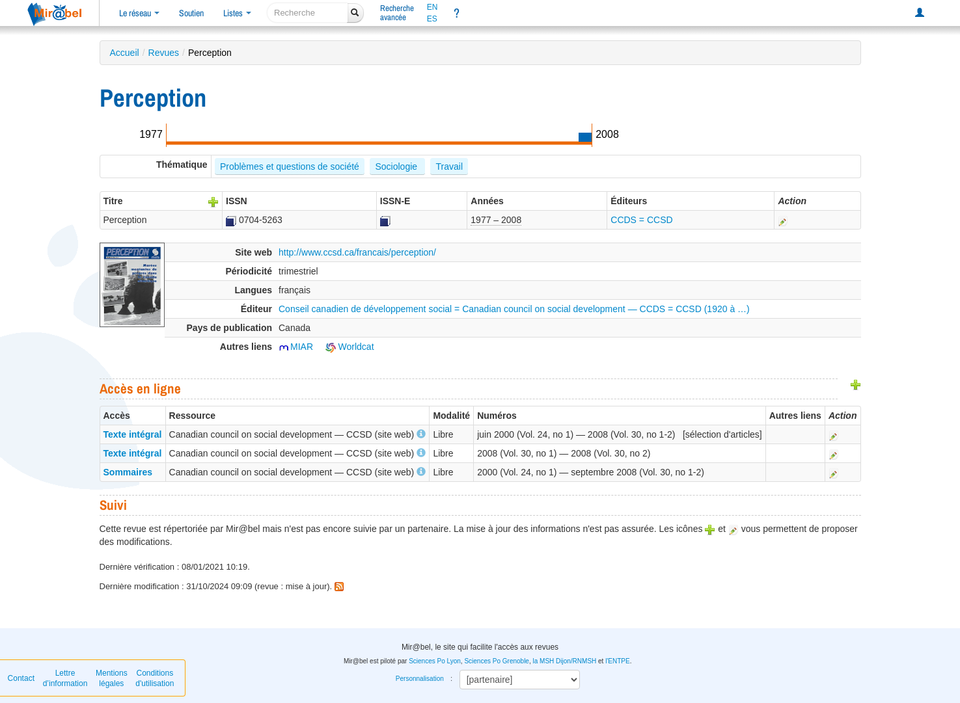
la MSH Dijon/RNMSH (564, 661)
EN (432, 7)
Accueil (124, 52)
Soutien (191, 13)
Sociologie (397, 166)
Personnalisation (420, 678)
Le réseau (139, 13)
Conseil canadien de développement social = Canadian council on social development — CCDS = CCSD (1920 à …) (514, 309)
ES (432, 18)
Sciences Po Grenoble (496, 661)
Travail (449, 166)
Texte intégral (132, 434)
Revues (163, 52)
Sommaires (127, 472)
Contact (21, 678)
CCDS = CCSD (641, 220)
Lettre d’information (65, 678)
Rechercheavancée (397, 13)
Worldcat (349, 346)
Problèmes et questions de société (289, 166)
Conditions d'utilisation (154, 678)
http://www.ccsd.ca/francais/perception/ (357, 252)
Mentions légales (112, 678)
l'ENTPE (617, 661)
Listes (237, 13)
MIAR (296, 346)
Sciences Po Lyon (435, 661)
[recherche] (307, 12)
